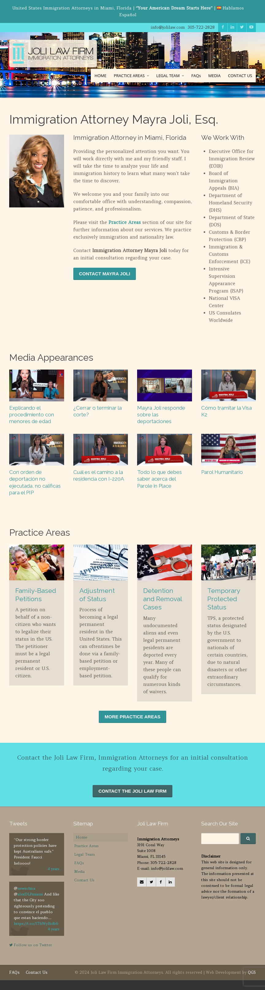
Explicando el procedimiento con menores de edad (31, 414)
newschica (26, 888)
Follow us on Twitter (30, 945)
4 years (54, 869)
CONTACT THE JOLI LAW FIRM (132, 791)
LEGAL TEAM (168, 75)
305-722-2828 (201, 27)
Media (79, 871)
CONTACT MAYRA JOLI (104, 273)
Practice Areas (125, 222)
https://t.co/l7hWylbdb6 (36, 923)
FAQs (196, 75)
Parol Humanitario (222, 472)
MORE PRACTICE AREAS (132, 716)
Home (81, 837)
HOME (100, 75)
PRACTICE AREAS (129, 75)
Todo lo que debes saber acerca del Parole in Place (159, 479)
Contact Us (84, 880)
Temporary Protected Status (223, 599)
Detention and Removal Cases (162, 599)
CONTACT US (240, 75)
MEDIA (214, 75)
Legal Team (84, 854)
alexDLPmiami (30, 894)
